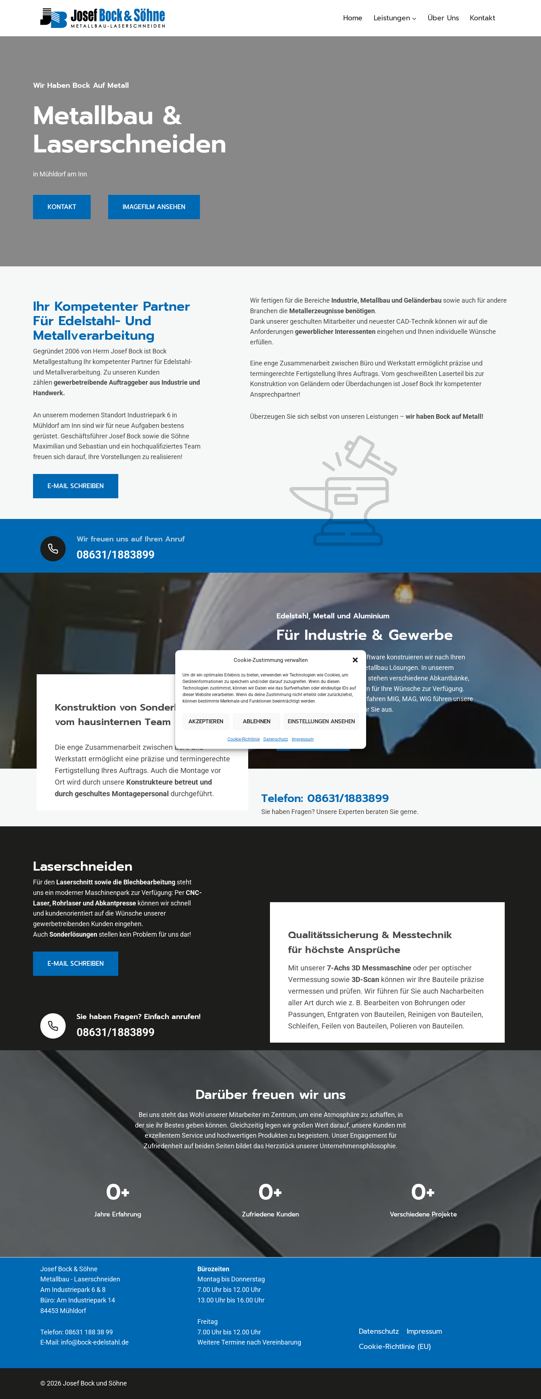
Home (352, 18)
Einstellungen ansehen (321, 721)
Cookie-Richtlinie (244, 738)
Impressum (303, 738)
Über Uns (443, 18)
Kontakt (482, 18)
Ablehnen (256, 721)
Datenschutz (275, 738)
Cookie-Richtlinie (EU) (395, 1346)
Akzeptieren (205, 721)
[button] (355, 659)
